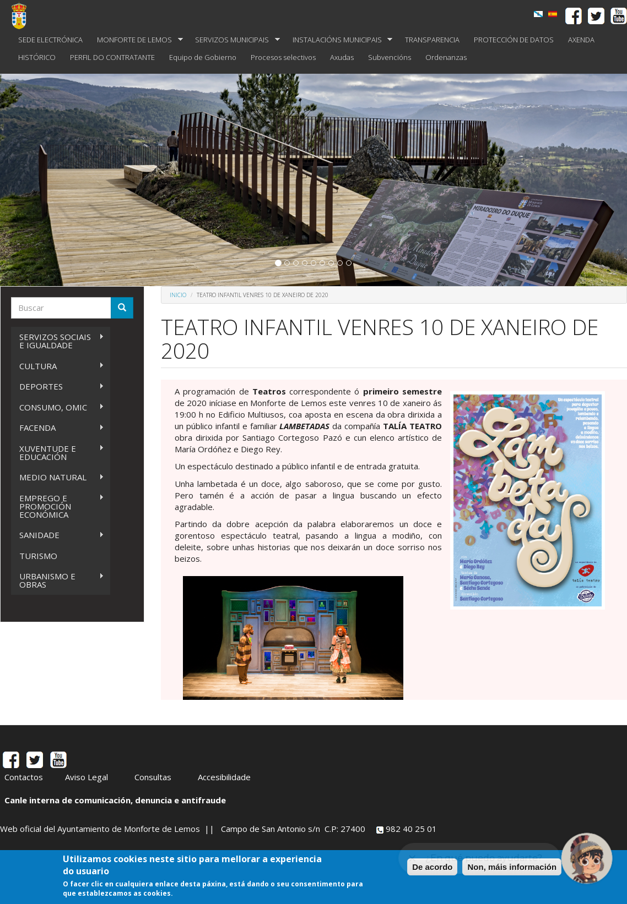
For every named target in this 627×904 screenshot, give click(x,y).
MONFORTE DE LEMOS (136, 40)
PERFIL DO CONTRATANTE (112, 57)
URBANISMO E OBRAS (57, 580)
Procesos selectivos (283, 57)
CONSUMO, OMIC (57, 407)
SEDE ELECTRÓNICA (50, 40)
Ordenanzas (446, 57)
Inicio (178, 295)
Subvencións (389, 57)
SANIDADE (57, 535)
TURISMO (38, 555)
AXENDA (581, 40)
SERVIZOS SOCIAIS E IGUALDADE (57, 340)
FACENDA (57, 428)
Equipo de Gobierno (202, 57)
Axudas (342, 57)
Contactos (23, 776)
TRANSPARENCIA (432, 40)
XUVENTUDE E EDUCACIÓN (57, 452)
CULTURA (57, 366)
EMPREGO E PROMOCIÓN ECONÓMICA (57, 506)
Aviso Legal (86, 776)
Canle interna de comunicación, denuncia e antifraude (115, 800)
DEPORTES (57, 386)
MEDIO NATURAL (57, 477)
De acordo (432, 867)
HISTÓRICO (37, 57)
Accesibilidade (224, 776)
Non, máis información (511, 867)
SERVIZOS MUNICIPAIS (234, 40)
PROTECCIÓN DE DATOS (514, 40)
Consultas (152, 776)
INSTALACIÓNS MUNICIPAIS (339, 40)
